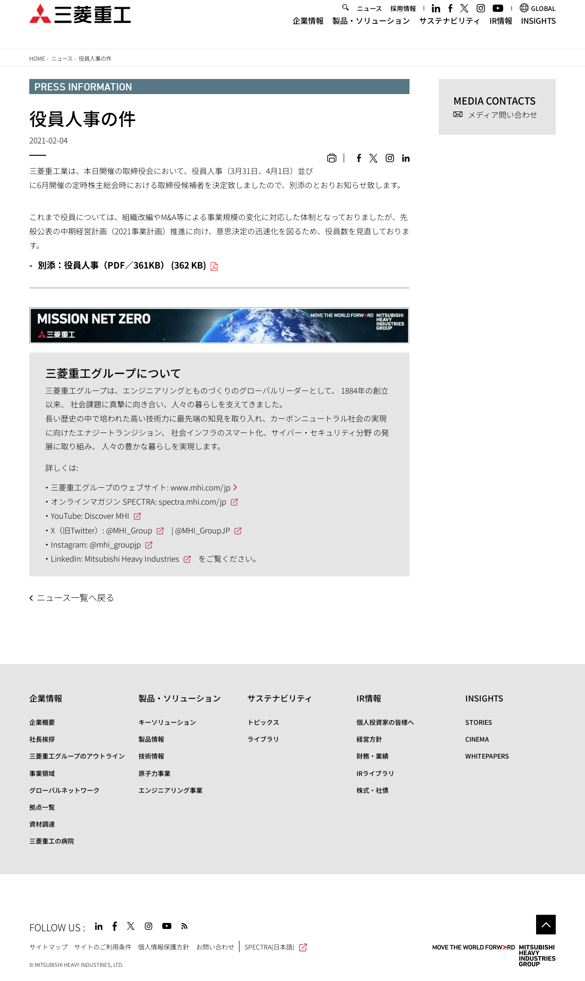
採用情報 (403, 19)
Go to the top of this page (546, 924)
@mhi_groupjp (115, 544)
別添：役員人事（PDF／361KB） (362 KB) (122, 264)
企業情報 (308, 31)
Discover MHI (107, 515)
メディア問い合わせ (502, 115)
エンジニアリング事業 (170, 790)
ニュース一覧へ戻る (75, 597)
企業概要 (42, 722)
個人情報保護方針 (163, 946)
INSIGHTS (538, 31)
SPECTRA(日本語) (276, 946)
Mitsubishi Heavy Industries (132, 558)
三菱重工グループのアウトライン (77, 755)
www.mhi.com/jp (200, 487)
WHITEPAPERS (487, 755)
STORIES (478, 722)
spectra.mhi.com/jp (192, 501)
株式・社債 (372, 790)
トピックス (263, 722)
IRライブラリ (375, 773)
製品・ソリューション (371, 31)
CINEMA (477, 739)
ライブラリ (263, 739)
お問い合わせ (215, 946)
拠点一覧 (42, 807)
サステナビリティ (450, 31)
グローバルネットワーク (64, 790)
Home (37, 58)
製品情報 (151, 739)
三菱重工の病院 (51, 840)
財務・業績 (372, 755)
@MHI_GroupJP (202, 530)
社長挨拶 (42, 739)
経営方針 (369, 739)
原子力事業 (154, 773)
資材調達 (42, 823)
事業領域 (42, 773)
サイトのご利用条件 (103, 946)
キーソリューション (167, 722)
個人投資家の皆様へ (385, 722)
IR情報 (500, 31)
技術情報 (151, 755)
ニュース (369, 19)
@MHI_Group (129, 530)
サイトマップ (48, 946)
